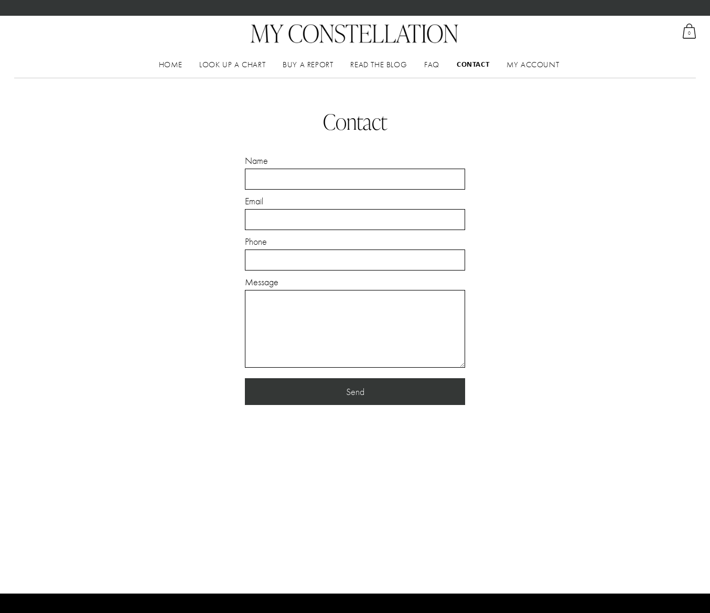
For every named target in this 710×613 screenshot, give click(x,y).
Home (170, 64)
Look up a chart (232, 64)
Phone (256, 241)
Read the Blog (378, 64)
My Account (533, 64)
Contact (473, 65)
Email (254, 201)
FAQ (431, 64)
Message (261, 282)
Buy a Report (308, 64)
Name (256, 160)
